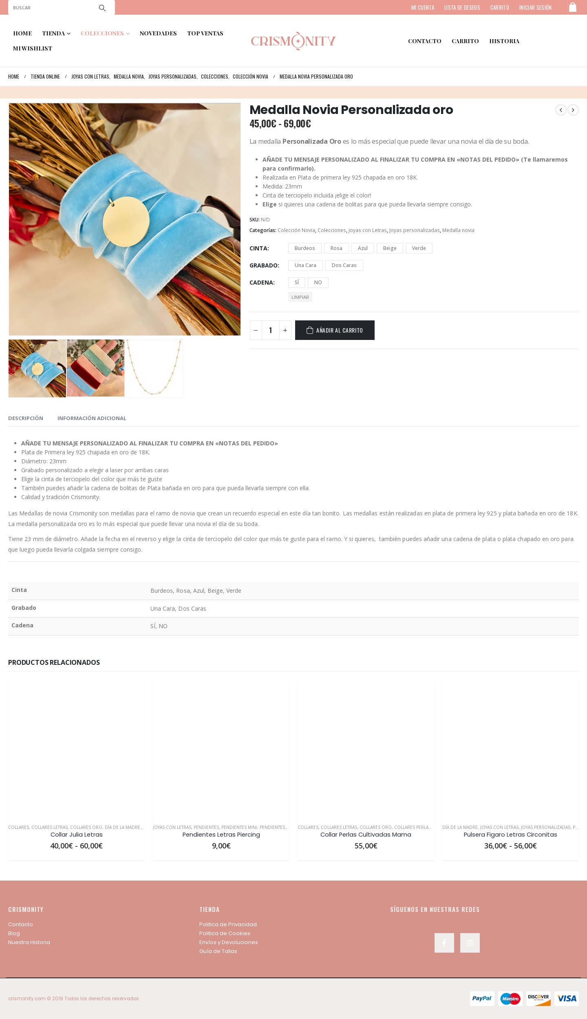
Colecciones (332, 230)
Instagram (470, 943)
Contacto (20, 924)
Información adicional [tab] (91, 418)
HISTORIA (504, 41)
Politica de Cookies (224, 933)
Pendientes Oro (278, 827)
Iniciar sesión (535, 7)
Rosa (336, 248)
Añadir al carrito (339, 330)
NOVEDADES (158, 33)
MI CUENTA (422, 7)
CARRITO (499, 7)
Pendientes (206, 827)
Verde (419, 248)
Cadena (261, 282)
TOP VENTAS (205, 33)
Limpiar (300, 297)
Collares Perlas (412, 827)
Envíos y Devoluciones (228, 942)
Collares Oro (86, 827)
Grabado (263, 265)
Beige (390, 248)
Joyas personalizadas (414, 230)
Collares (18, 827)
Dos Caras (344, 265)
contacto (424, 41)
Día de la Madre (122, 827)
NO (318, 282)
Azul (363, 248)
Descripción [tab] (25, 418)
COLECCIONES (102, 33)
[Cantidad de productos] (271, 330)
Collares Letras (49, 827)
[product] (76, 749)
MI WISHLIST (32, 48)
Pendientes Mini (239, 827)
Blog (14, 933)
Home (22, 33)
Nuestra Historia (29, 942)
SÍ (297, 282)
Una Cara (305, 265)
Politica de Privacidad (228, 924)
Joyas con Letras (368, 230)
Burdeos (305, 248)
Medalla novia (458, 230)
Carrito (465, 41)
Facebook (444, 943)
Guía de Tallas (218, 951)
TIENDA (53, 33)
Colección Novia (296, 230)
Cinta (258, 248)
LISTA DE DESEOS (462, 7)
